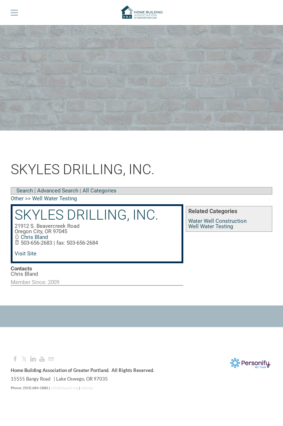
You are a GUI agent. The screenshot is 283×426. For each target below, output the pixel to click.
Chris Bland (34, 237)
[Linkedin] (33, 359)
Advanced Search (57, 190)
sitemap (87, 388)
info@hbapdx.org (64, 388)
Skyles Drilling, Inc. (86, 215)
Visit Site (25, 253)
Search (24, 190)
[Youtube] (42, 359)
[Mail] (51, 359)
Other (17, 198)
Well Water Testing (210, 226)
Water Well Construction (217, 221)
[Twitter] (24, 359)
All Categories (99, 190)
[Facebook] (15, 359)
